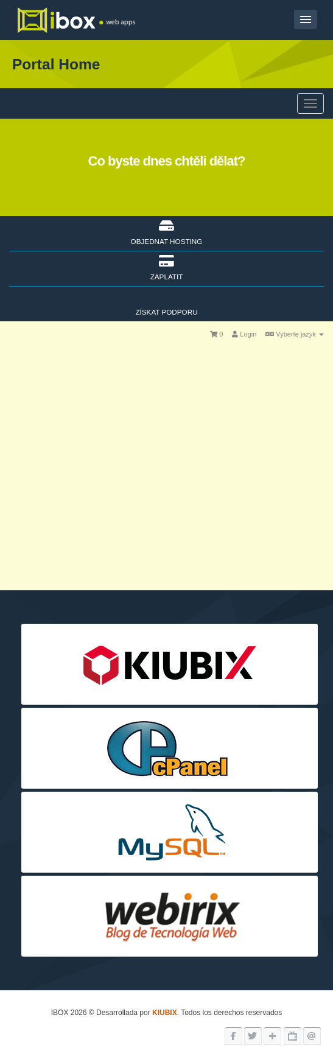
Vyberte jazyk (294, 334)
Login (244, 334)
